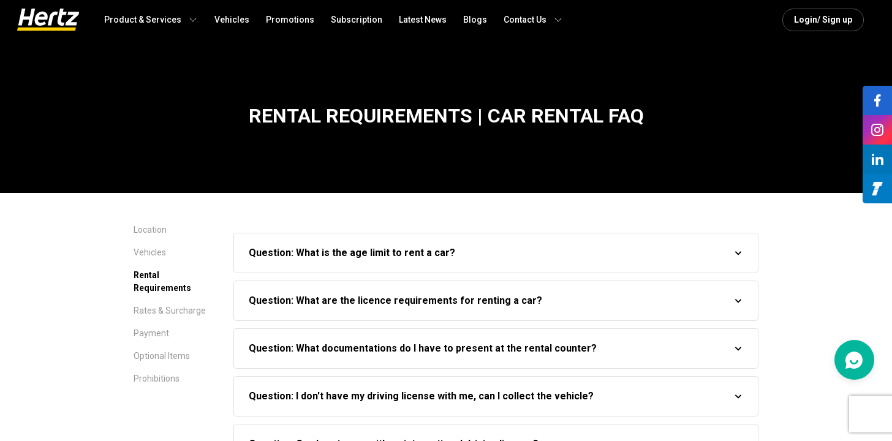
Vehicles (150, 252)
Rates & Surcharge (170, 310)
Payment (151, 333)
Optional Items (162, 356)
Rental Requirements (162, 281)
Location (150, 230)
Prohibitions (157, 378)
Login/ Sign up (823, 19)
